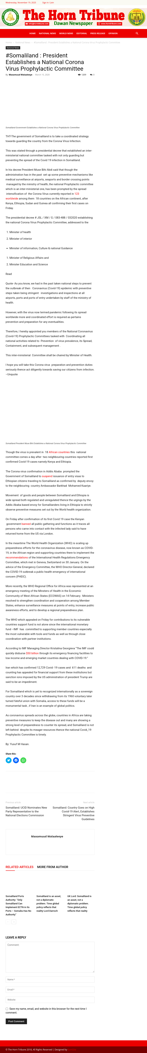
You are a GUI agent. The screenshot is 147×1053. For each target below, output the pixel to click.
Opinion (113, 33)
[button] (137, 33)
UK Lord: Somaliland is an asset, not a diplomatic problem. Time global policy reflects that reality (79, 903)
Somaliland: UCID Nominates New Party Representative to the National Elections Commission (26, 811)
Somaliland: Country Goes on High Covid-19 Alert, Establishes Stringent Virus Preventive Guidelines (74, 813)
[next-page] (14, 922)
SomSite (72, 1049)
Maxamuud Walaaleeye (20, 74)
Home (32, 33)
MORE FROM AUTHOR (52, 867)
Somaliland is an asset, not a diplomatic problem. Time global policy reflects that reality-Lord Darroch (49, 903)
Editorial (81, 33)
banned (26, 524)
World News (66, 33)
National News (47, 33)
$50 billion (32, 653)
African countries (59, 452)
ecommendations (17, 557)
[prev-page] (8, 922)
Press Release (97, 33)
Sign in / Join (48, 2)
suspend (47, 476)
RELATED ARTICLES (20, 867)
